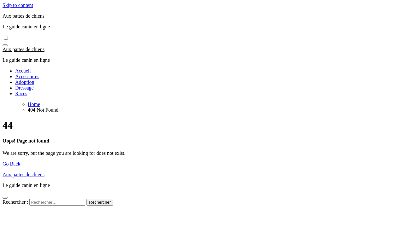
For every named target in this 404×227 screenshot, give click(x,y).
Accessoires (27, 76)
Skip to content (18, 5)
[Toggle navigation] (5, 45)
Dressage (24, 87)
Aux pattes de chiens (24, 16)
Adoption (24, 82)
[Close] (5, 198)
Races (21, 93)
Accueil (23, 70)
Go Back (11, 163)
